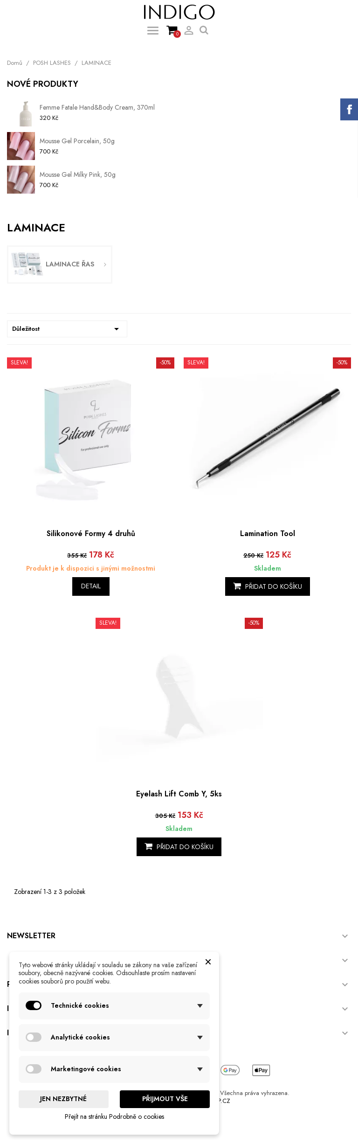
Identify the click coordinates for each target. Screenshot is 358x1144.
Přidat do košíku (267, 586)
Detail (91, 586)
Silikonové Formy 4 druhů (91, 533)
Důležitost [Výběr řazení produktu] (67, 329)
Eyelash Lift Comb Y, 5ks (179, 793)
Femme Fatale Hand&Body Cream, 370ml (97, 107)
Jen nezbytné (63, 1098)
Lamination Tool (267, 533)
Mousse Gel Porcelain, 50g (77, 141)
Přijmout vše (165, 1098)
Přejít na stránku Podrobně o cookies (114, 1116)
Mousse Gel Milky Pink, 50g (78, 174)
